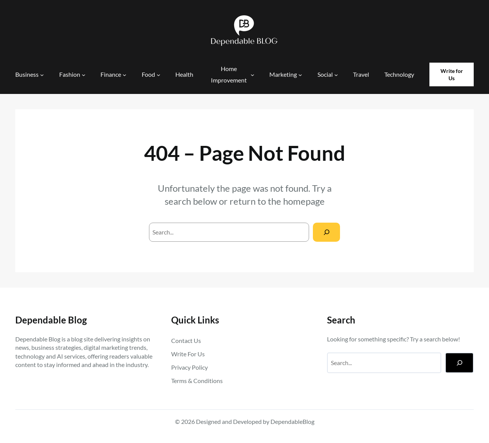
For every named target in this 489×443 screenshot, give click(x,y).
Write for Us (451, 75)
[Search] (326, 232)
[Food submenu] (158, 74)
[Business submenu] (42, 74)
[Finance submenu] (124, 74)
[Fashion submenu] (84, 74)
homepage (304, 201)
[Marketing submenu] (300, 74)
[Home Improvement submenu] (252, 74)
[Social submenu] (336, 74)
